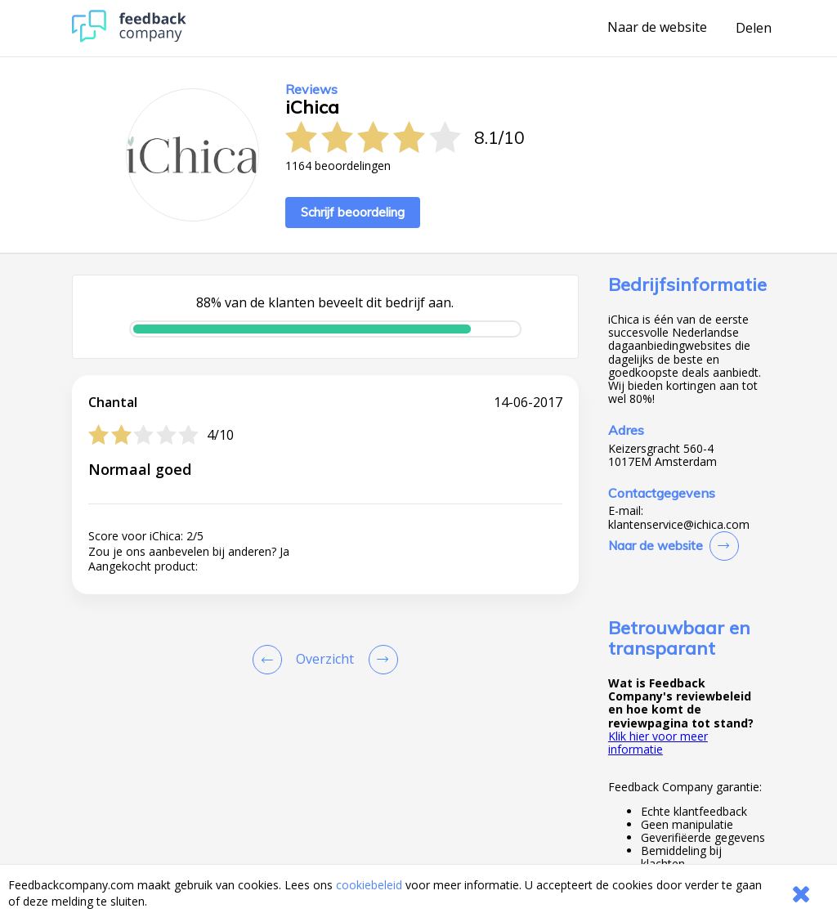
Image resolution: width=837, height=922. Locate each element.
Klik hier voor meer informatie (658, 742)
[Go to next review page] (380, 659)
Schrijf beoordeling (353, 212)
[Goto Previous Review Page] (271, 659)
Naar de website (657, 28)
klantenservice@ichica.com (679, 524)
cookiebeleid (369, 885)
